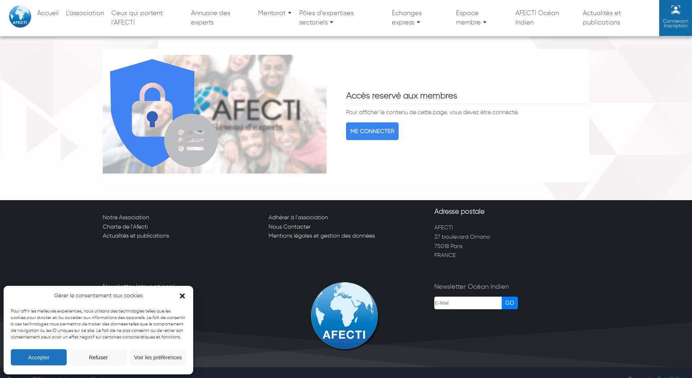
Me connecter (372, 131)
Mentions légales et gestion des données (322, 235)
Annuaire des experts (210, 17)
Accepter (38, 357)
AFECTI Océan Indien (537, 17)
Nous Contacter (290, 226)
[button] (182, 296)
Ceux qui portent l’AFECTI (137, 17)
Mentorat (272, 13)
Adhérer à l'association (298, 217)
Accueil (48, 13)
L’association (85, 13)
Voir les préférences (158, 357)
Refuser (98, 357)
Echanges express (407, 17)
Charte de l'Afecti (125, 226)
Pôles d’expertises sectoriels (326, 17)
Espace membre (468, 17)
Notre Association (126, 217)
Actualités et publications (602, 17)
